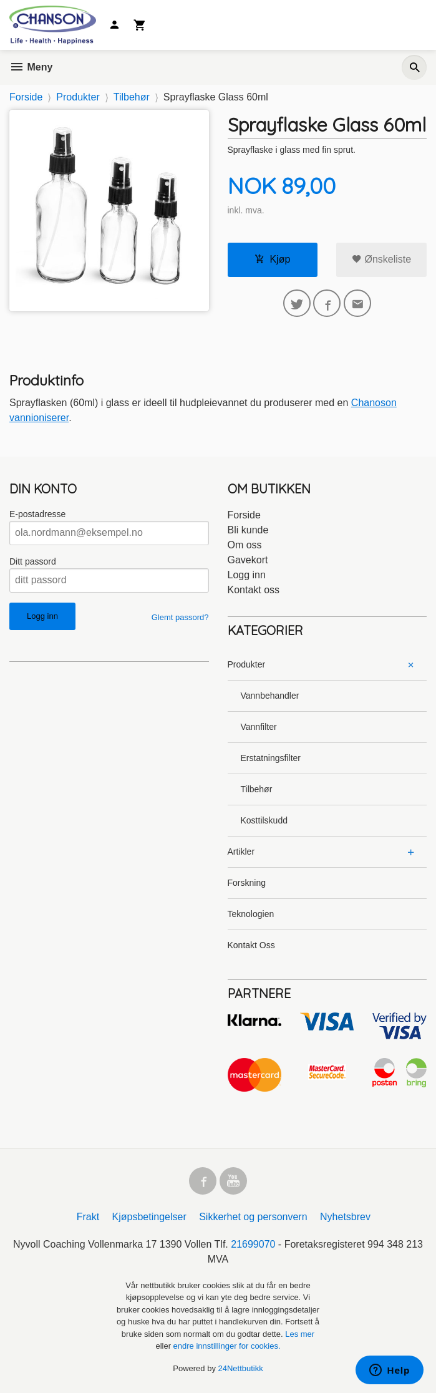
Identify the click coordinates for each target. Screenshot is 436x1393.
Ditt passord (32, 561)
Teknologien (251, 914)
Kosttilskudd (264, 820)
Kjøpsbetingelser (149, 1216)
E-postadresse (37, 514)
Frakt (88, 1216)
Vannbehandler (270, 696)
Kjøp (272, 259)
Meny (30, 67)
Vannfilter (259, 727)
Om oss (245, 545)
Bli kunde (248, 530)
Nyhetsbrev (345, 1216)
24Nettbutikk (240, 1368)
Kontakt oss (254, 590)
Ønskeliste (381, 259)
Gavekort (248, 560)
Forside (25, 97)
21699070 (253, 1244)
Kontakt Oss (251, 945)
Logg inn (247, 575)
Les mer (299, 1334)
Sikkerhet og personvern (253, 1216)
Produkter (247, 664)
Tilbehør (257, 789)
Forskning (247, 883)
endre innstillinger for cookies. (227, 1346)
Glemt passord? (180, 617)
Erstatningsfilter (271, 758)
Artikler (241, 852)
